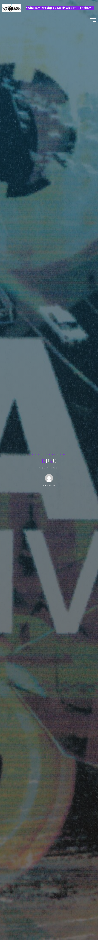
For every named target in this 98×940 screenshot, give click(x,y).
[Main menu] (93, 20)
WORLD (63, 454)
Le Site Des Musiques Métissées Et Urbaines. (58, 8)
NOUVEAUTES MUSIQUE (42, 454)
